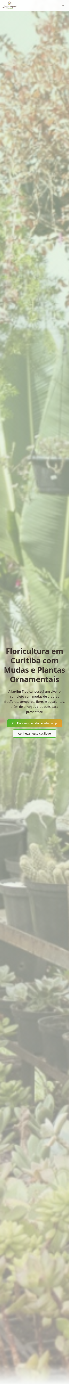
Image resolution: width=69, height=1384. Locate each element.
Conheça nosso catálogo (34, 733)
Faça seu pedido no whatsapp (34, 723)
